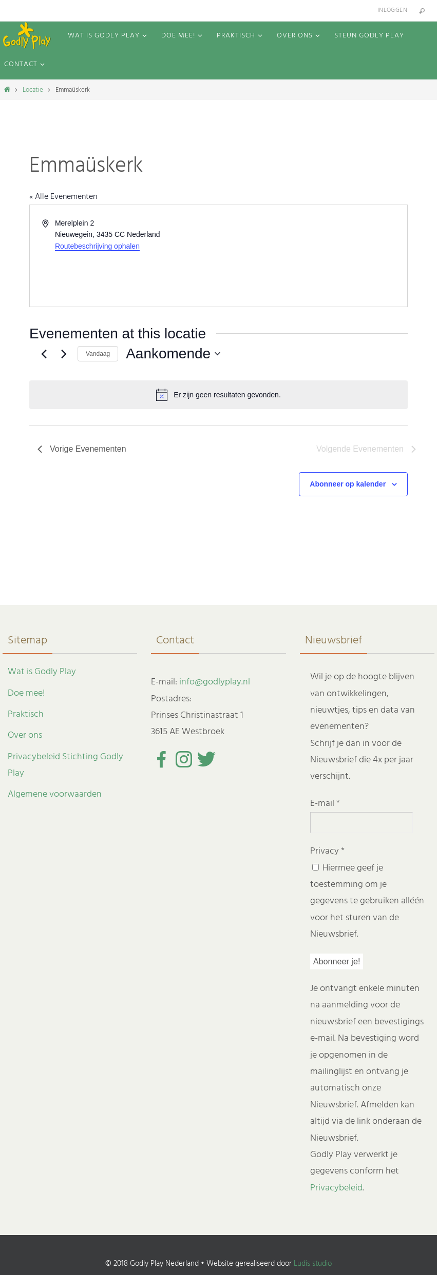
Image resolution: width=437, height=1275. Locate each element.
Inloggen (392, 10)
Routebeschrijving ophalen (97, 246)
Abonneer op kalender (348, 484)
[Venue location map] (312, 255)
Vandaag (98, 353)
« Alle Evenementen (63, 197)
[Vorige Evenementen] (43, 354)
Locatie (33, 90)
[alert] (218, 394)
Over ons (25, 735)
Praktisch (26, 714)
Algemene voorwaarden (55, 794)
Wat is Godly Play (42, 671)
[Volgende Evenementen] (64, 354)
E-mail (325, 803)
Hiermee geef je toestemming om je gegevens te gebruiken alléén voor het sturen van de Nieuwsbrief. (367, 901)
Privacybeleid (336, 1188)
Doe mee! (26, 693)
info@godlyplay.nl (214, 682)
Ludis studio (313, 1264)
